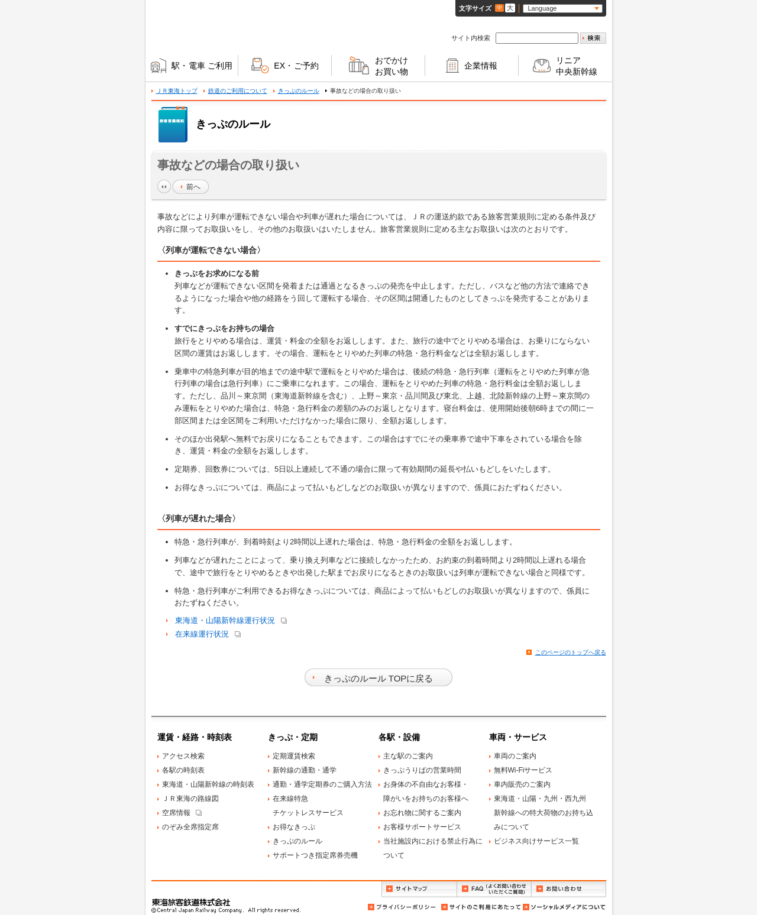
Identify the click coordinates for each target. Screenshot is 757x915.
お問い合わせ (569, 889)
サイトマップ (419, 889)
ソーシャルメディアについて (563, 907)
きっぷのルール (298, 90)
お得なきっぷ (294, 827)
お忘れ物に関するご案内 (422, 813)
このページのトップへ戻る (570, 652)
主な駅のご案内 (408, 756)
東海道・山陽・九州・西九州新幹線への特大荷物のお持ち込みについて (543, 812)
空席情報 (176, 813)
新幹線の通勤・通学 (305, 770)
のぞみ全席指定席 (190, 827)
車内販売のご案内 (522, 784)
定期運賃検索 (294, 756)
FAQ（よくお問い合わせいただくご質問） (494, 889)
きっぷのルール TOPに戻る (379, 678)
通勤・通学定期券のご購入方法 (322, 784)
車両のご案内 (515, 756)
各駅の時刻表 (183, 770)
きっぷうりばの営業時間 (422, 770)
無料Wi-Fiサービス (523, 770)
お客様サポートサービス (422, 827)
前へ (193, 187)
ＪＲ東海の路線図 (190, 798)
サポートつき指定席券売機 (315, 855)
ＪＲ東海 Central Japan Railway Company (207, 26)
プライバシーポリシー (402, 907)
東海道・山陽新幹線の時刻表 (208, 784)
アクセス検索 (183, 756)
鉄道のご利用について (237, 90)
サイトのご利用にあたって (480, 907)
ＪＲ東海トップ (177, 90)
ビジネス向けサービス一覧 (536, 841)
